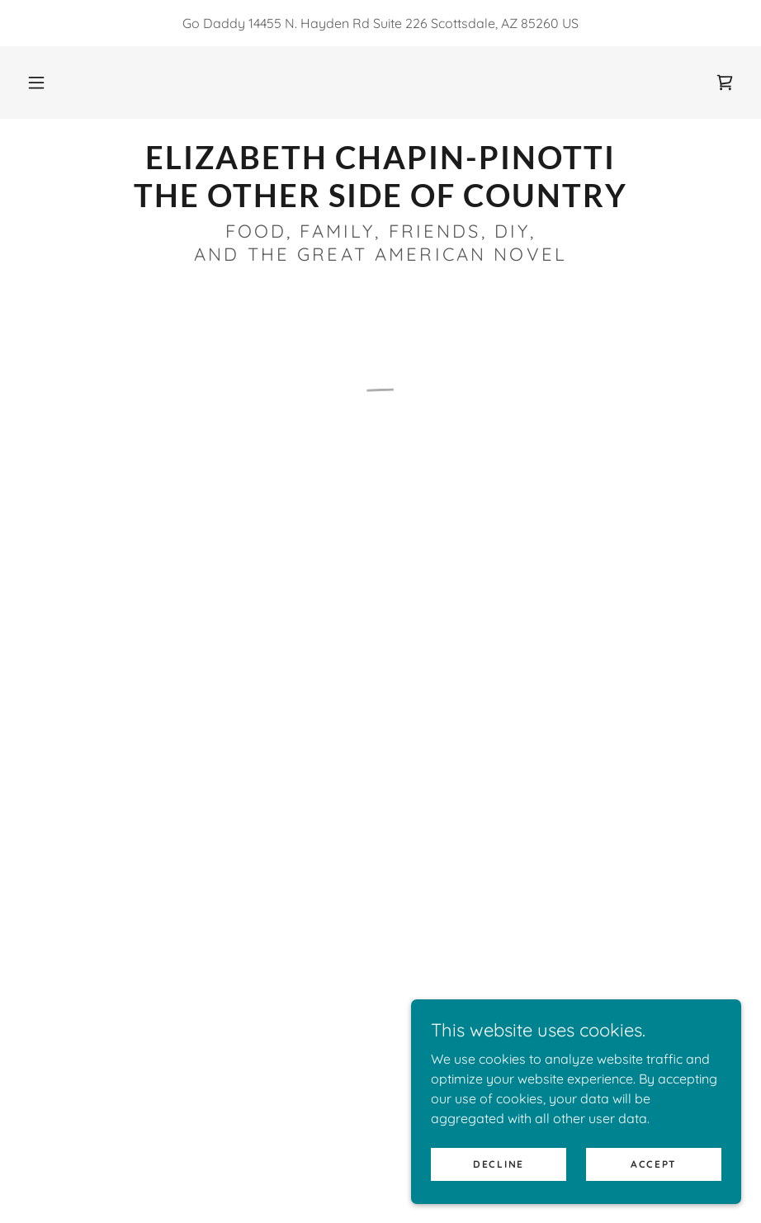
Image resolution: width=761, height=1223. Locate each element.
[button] (36, 82)
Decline (498, 1164)
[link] (380, 202)
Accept (654, 1164)
